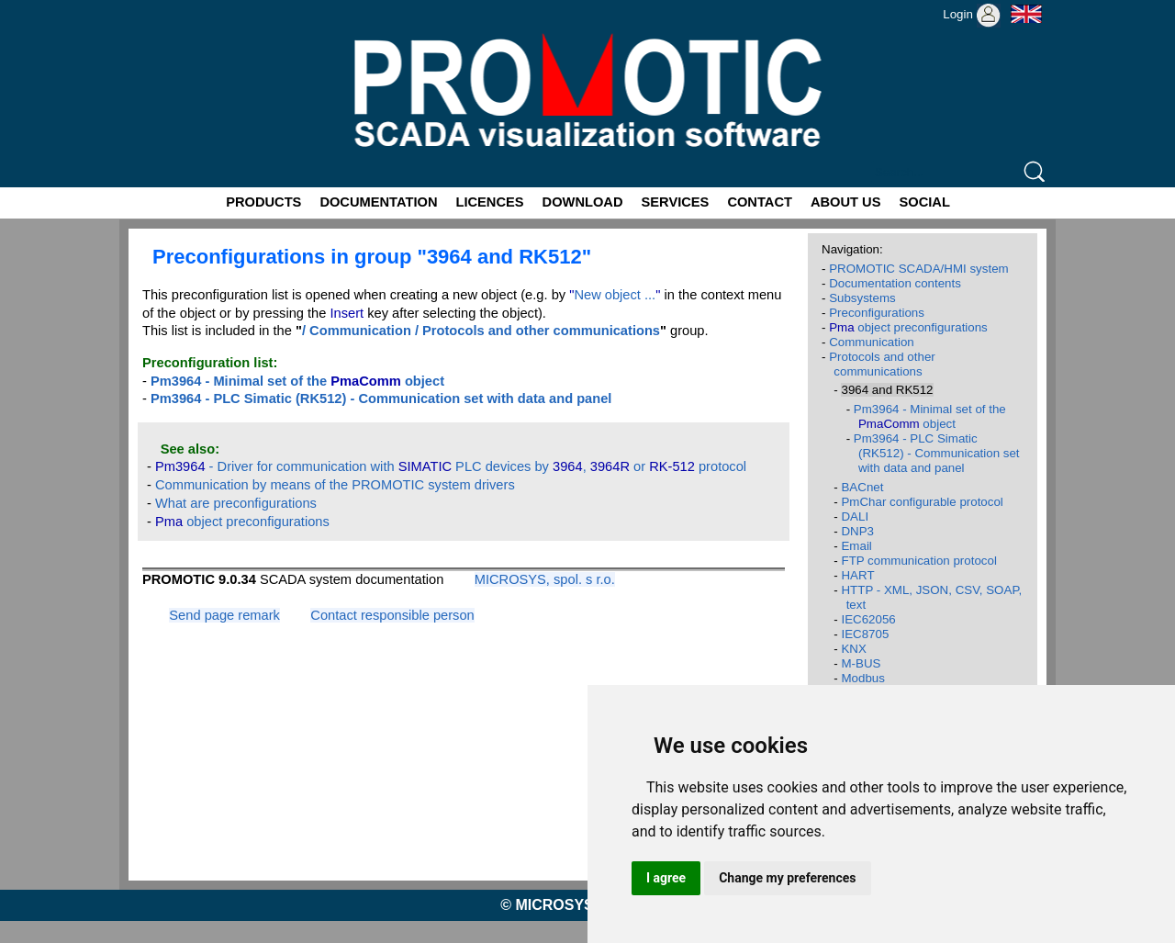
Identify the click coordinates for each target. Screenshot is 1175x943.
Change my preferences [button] (787, 877)
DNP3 (857, 531)
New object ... (614, 294)
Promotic (153, 6)
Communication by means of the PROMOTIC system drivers (335, 484)
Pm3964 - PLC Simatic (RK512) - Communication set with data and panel (937, 453)
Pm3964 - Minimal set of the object (930, 416)
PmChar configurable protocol (921, 502)
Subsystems (862, 298)
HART (857, 575)
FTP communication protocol (918, 560)
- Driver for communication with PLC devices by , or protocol (450, 466)
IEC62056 (868, 619)
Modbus (862, 678)
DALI (854, 516)
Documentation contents (895, 283)
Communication (871, 342)
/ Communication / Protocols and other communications (481, 330)
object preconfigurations (242, 521)
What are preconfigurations (236, 503)
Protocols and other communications (882, 364)
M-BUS (860, 663)
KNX (853, 649)
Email (856, 546)
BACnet (862, 487)
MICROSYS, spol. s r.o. (545, 579)
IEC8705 (865, 634)
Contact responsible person (392, 615)
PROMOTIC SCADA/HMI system (919, 268)
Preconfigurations (876, 313)
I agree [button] (666, 877)
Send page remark (224, 615)
